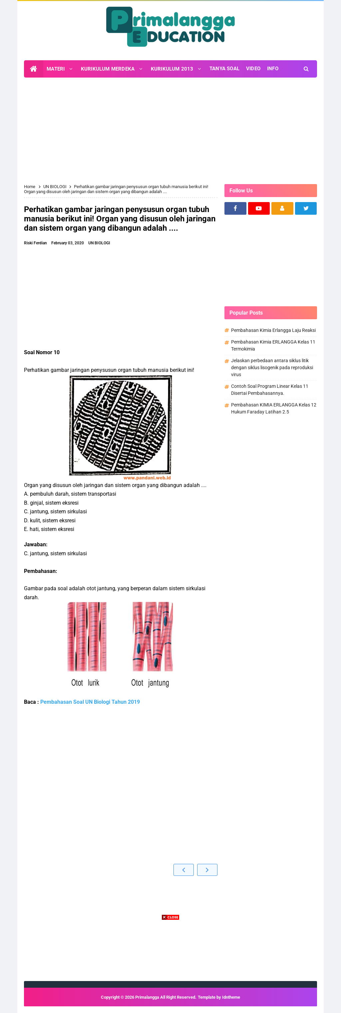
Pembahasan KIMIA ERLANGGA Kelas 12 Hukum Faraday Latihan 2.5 (273, 408)
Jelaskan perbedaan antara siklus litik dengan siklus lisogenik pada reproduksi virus (272, 367)
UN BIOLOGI (99, 243)
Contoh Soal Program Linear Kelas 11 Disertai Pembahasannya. (269, 389)
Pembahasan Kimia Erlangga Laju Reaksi (273, 330)
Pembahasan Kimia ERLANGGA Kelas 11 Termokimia (273, 345)
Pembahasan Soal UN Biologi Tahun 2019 (90, 702)
